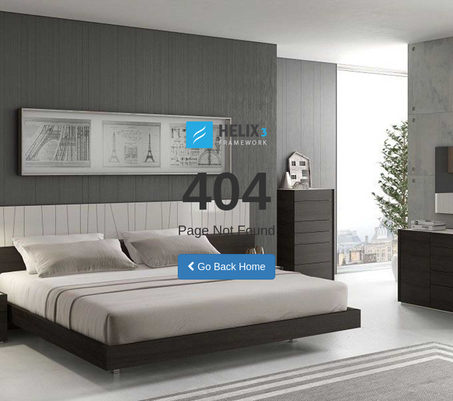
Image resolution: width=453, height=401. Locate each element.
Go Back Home (226, 266)
